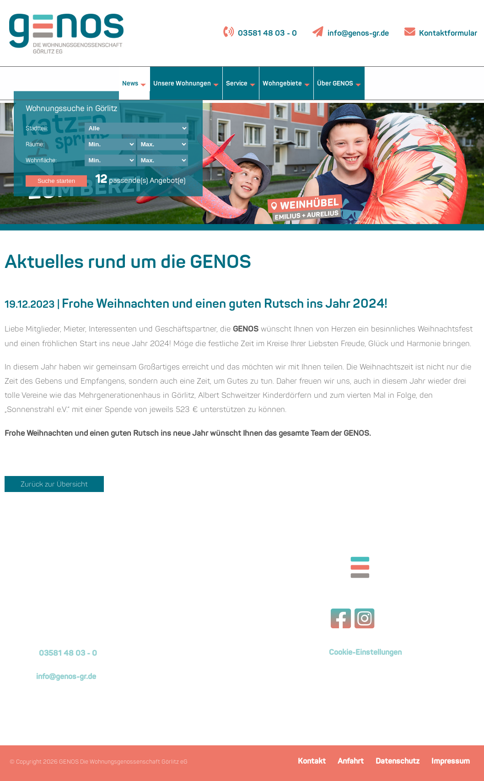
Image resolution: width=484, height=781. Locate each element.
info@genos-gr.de (358, 33)
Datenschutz (397, 761)
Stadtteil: (37, 129)
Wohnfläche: (41, 161)
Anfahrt (351, 761)
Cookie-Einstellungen (365, 653)
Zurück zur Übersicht (54, 484)
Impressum (450, 761)
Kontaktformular (447, 33)
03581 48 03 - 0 (266, 33)
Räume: (35, 145)
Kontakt (312, 761)
